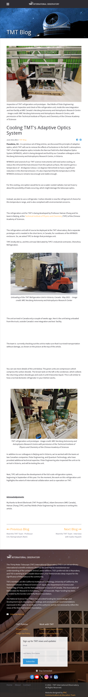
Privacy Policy (21, 629)
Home (9, 685)
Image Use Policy (23, 633)
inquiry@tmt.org (17, 614)
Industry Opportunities (49, 633)
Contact (27, 685)
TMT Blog (22, 140)
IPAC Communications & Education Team (60, 693)
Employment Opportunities (51, 629)
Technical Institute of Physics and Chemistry (43, 216)
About (18, 685)
